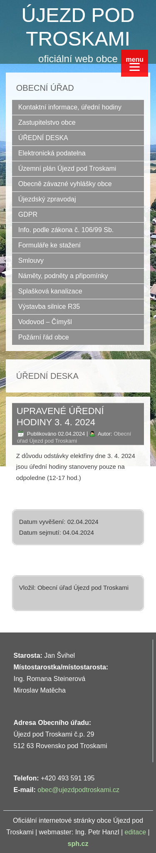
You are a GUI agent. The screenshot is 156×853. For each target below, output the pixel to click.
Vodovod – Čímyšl (45, 321)
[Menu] (134, 63)
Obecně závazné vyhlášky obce (65, 183)
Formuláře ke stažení (49, 245)
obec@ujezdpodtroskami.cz (78, 789)
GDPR (27, 214)
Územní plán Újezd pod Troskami (67, 168)
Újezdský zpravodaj (47, 199)
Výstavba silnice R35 (49, 306)
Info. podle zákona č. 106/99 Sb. (66, 229)
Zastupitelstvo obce (47, 122)
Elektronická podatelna (52, 153)
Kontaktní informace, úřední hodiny (69, 107)
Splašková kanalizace (50, 291)
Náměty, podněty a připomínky (63, 275)
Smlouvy (31, 260)
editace (135, 832)
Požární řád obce (43, 337)
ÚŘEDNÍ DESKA (43, 137)
